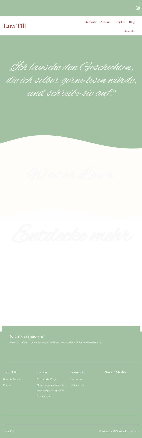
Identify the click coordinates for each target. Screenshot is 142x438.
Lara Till (14, 26)
